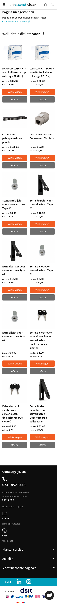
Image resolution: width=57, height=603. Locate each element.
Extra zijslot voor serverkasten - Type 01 (41, 270)
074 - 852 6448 (14, 484)
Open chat (7, 540)
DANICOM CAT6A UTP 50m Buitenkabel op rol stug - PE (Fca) (42, 72)
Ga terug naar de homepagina (17, 21)
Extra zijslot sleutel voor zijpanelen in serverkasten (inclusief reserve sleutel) (41, 340)
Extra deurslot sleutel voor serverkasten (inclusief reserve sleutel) (12, 413)
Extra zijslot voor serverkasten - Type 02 (13, 336)
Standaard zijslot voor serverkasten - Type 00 (13, 204)
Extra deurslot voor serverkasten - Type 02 (41, 204)
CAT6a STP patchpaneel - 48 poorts (12, 138)
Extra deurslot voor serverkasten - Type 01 (13, 270)
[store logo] (24, 1)
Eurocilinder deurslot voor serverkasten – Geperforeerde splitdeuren (38, 413)
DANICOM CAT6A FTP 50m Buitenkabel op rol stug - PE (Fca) (14, 72)
